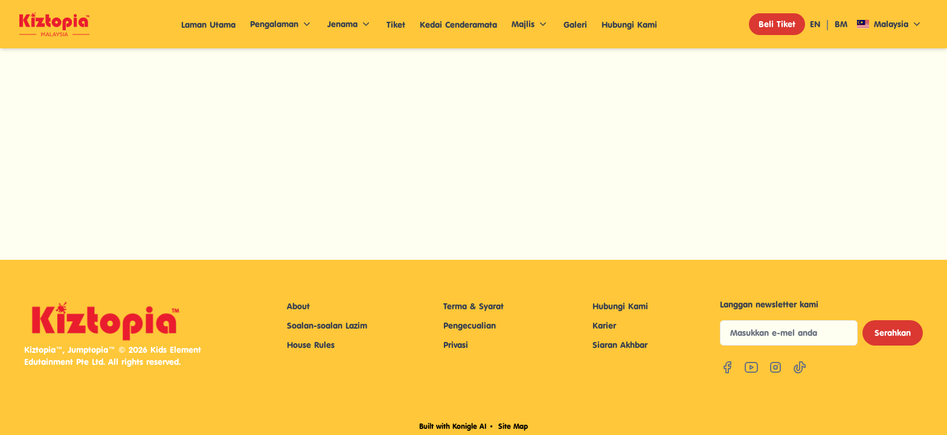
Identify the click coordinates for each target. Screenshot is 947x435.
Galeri (575, 24)
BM (841, 24)
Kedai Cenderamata (458, 24)
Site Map (513, 426)
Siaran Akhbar (619, 345)
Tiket (396, 24)
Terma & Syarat (473, 306)
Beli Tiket (777, 24)
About (298, 306)
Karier (604, 325)
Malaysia (890, 24)
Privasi (455, 345)
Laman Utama (208, 24)
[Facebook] (727, 367)
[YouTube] (751, 367)
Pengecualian (469, 325)
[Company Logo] (54, 24)
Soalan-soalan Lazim (327, 325)
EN (815, 24)
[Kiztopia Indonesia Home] (125, 321)
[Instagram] (775, 367)
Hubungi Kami (629, 24)
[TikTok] (799, 367)
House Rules (311, 345)
